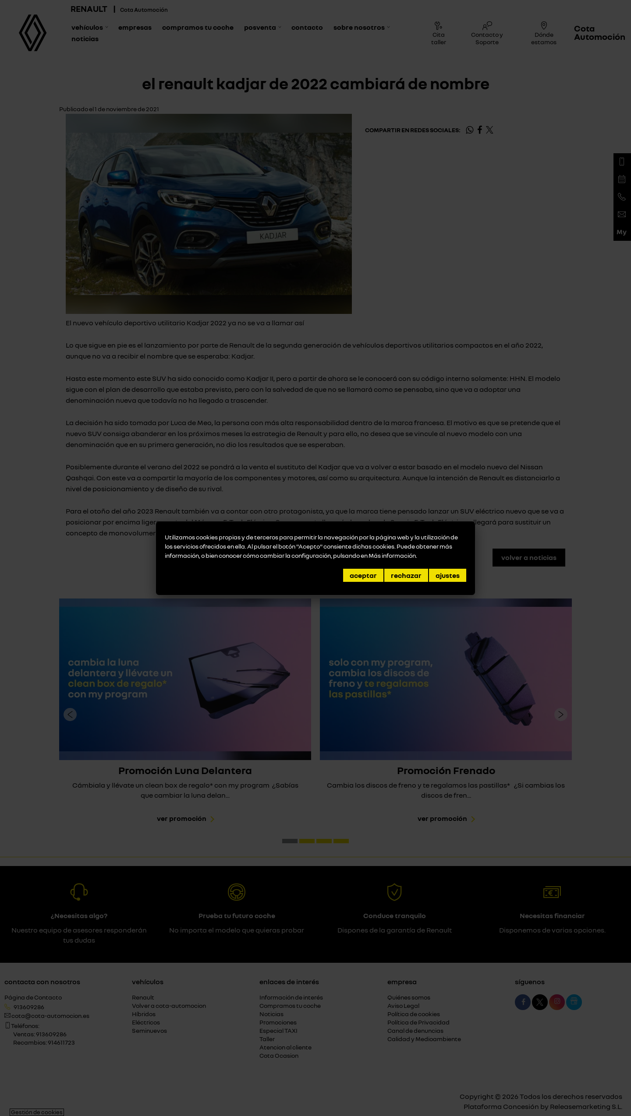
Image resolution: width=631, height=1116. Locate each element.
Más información (392, 555)
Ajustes (448, 575)
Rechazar (406, 575)
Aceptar (363, 575)
